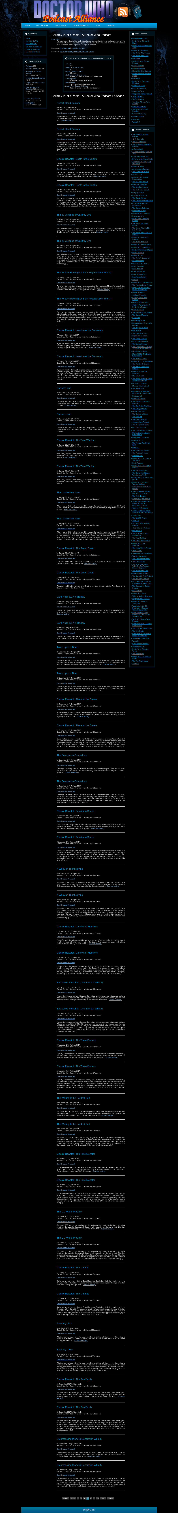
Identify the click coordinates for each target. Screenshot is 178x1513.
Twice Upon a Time (67, 647)
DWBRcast (136, 58)
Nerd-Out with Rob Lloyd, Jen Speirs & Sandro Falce (141, 392)
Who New (135, 119)
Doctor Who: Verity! (139, 593)
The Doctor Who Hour (140, 242)
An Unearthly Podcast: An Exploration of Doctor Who (141, 582)
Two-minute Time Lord (140, 571)
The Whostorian (138, 654)
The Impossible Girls (139, 333)
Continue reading (67, 120)
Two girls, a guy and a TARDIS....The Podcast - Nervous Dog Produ (141, 566)
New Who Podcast (139, 399)
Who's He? (136, 122)
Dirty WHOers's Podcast (141, 213)
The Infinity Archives (139, 339)
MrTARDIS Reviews (139, 383)
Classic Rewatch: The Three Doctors (76, 1040)
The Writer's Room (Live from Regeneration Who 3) (84, 272)
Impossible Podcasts (139, 336)
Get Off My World (138, 320)
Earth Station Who (138, 274)
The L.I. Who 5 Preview (69, 1211)
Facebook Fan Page (33, 52)
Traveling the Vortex (139, 556)
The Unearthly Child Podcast (142, 576)
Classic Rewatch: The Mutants (73, 1267)
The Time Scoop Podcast (141, 541)
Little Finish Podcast (139, 351)
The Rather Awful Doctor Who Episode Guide (141, 474)
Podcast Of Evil (137, 440)
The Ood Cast (137, 417)
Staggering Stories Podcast (142, 94)
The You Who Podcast (140, 661)
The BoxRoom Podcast (140, 190)
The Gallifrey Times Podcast (142, 312)
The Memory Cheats (139, 359)
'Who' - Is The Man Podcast (142, 628)
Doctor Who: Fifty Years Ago (142, 282)
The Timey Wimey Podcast (141, 548)
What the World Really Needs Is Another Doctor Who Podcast (141, 614)
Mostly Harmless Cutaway (141, 71)
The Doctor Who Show (140, 56)
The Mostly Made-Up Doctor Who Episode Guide (142, 379)
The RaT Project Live (139, 470)
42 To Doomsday (138, 139)
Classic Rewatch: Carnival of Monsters (77, 926)
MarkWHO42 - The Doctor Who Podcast (141, 355)
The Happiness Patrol (140, 328)
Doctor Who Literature (140, 50)
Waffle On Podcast (139, 107)
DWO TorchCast (138, 266)
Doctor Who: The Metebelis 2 (142, 361)
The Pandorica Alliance (140, 425)
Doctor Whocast (138, 253)
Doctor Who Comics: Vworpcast (139, 602)
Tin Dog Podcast (138, 99)
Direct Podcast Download (66, 113)
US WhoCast (137, 591)
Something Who (138, 91)
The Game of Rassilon (140, 315)
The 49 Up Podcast (139, 142)
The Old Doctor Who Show (141, 406)
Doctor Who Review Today (141, 244)
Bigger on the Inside (139, 184)
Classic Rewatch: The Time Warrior (75, 440)
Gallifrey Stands (138, 310)
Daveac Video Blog (139, 211)
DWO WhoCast (137, 269)
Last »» (110, 1499)
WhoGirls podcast (138, 646)
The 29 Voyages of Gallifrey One (74, 215)
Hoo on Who (136, 330)
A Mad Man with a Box (140, 156)
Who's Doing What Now (140, 638)
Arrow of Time (137, 174)
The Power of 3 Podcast (140, 450)
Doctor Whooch (137, 255)
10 (97, 1499)
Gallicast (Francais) (139, 295)
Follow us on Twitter (33, 49)
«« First (65, 1499)
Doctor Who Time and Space (142, 250)
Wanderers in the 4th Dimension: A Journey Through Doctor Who (140, 608)
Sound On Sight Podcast (141, 499)
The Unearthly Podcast (140, 579)
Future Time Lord (138, 292)
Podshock (136, 447)
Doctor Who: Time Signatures (138, 544)
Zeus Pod (135, 664)
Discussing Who (138, 216)
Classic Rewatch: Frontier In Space (75, 811)
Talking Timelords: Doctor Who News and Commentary (142, 511)
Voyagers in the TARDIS (141, 599)
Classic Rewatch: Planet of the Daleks (77, 699)
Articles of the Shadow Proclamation (140, 178)
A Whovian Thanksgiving (70, 869)
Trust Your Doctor (138, 561)
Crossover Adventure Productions (139, 204)
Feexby (135, 280)
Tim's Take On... (138, 96)
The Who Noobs (138, 631)
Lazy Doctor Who (138, 68)
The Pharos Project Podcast (142, 430)
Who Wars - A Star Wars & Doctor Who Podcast (141, 635)
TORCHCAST (137, 551)
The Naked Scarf (138, 389)
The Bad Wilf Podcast (140, 182)
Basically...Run (64, 1323)
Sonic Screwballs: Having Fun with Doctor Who (141, 492)
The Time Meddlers (139, 538)
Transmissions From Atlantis (142, 553)
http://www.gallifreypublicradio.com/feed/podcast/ (77, 52)
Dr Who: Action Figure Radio (142, 159)
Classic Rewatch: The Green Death (75, 548)
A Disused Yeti (137, 149)
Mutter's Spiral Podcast (140, 386)
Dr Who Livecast (138, 261)
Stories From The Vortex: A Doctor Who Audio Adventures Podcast (142, 503)
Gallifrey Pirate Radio (139, 302)
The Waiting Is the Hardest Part (73, 1098)
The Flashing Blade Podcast (142, 285)
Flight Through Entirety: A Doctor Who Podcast (141, 289)
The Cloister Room (139, 198)
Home (28, 38)
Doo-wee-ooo (64, 388)
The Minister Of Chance (140, 364)
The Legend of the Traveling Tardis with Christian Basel (142, 348)
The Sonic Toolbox (139, 496)
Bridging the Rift (138, 193)
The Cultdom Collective (140, 208)
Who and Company (139, 114)
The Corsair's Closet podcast (142, 201)
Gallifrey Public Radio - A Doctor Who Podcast (141, 306)
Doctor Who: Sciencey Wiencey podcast (140, 483)
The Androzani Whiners (140, 172)
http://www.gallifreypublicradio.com (72, 48)
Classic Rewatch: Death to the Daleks (77, 159)
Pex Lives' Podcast (139, 427)
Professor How (137, 456)
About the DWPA (32, 41)
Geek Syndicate (138, 66)
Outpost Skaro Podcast (140, 422)
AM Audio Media (138, 166)
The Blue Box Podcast (140, 187)
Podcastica (136, 78)
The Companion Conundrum (72, 755)
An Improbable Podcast (140, 169)
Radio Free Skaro (138, 86)
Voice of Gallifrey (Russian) (142, 596)
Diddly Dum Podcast (139, 38)
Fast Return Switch (139, 277)
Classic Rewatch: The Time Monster (76, 1154)
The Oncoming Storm (140, 414)
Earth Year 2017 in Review (71, 597)
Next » (103, 1499)
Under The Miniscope (140, 573)
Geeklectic (136, 318)
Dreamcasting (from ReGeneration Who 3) (79, 1439)
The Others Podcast (139, 419)
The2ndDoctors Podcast (141, 528)
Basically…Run (65, 1349)
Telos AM (135, 521)
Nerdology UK (137, 396)
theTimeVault (137, 531)
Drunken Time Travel (139, 263)
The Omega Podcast (139, 409)
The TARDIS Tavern (139, 518)
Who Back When (138, 116)
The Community (31, 44)
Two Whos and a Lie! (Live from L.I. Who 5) (80, 982)
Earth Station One (138, 271)
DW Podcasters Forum (34, 46)
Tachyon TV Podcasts (140, 508)
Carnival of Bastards (139, 195)
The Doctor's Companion (141, 258)
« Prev (73, 1499)
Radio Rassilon (137, 463)
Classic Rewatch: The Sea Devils (74, 1379)
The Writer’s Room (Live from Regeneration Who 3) (84, 298)
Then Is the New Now (68, 492)
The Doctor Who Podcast (141, 53)
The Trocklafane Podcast (141, 559)
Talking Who (136, 515)
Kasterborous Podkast (140, 341)
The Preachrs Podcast (140, 453)
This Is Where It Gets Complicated (139, 534)
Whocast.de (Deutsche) (140, 644)
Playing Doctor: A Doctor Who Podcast (141, 434)
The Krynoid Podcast (139, 344)
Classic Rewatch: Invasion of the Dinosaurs (80, 330)
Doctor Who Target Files (141, 247)
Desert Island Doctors (68, 103)
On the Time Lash (138, 411)
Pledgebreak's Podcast (140, 438)
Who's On (135, 641)
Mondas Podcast (138, 376)
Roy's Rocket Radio (139, 88)
